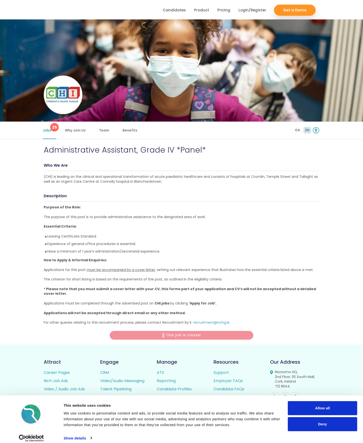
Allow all (322, 404)
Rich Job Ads (56, 382)
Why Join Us (76, 130)
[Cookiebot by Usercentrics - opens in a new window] (31, 433)
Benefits (131, 130)
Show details (75, 433)
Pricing (223, 9)
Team (105, 130)
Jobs (50, 128)
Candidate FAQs (229, 390)
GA (297, 130)
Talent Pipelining (116, 390)
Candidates (174, 9)
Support (221, 373)
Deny (322, 419)
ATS (160, 373)
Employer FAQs (228, 382)
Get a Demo (294, 9)
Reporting (166, 382)
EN (307, 130)
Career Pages (57, 373)
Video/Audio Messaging (122, 382)
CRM (104, 373)
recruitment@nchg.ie (211, 323)
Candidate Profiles (174, 390)
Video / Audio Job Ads (64, 390)
